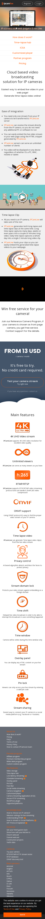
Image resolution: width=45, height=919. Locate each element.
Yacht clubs (11, 842)
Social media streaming (16, 788)
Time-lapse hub (22, 42)
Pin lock (10, 783)
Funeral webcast (13, 837)
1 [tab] (16, 28)
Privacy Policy (25, 909)
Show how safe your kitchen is (18, 832)
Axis (8, 874)
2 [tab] (19, 28)
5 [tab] (26, 28)
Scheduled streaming (16, 778)
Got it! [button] (22, 915)
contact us (33, 391)
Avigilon (10, 869)
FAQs (9, 739)
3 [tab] (21, 28)
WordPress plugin (13, 801)
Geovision (10, 891)
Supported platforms (15, 803)
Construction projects (15, 840)
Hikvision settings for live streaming (20, 815)
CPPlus (9, 879)
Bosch (9, 876)
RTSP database (12, 857)
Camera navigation (15, 791)
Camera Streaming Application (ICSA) (21, 796)
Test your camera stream (22, 382)
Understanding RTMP (16, 818)
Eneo (9, 886)
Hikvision (10, 896)
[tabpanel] (22, 19)
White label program (14, 761)
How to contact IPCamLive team (19, 747)
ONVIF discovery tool (15, 859)
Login (38, 3)
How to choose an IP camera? (18, 813)
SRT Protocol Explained (17, 823)
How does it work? (22, 37)
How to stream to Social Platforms (21, 820)
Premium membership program (19, 759)
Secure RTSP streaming (16, 798)
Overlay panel (12, 781)
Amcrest (10, 866)
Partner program (23, 58)
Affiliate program (13, 756)
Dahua (9, 881)
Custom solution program (17, 764)
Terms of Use (9, 909)
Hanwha (10, 894)
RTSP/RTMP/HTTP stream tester (19, 854)
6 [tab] (28, 28)
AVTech (9, 871)
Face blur (10, 786)
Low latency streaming (17, 776)
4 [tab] (23, 28)
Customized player (22, 52)
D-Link (9, 884)
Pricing (22, 63)
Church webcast (13, 835)
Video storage (12, 771)
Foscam (10, 889)
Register (27, 3)
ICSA (22, 47)
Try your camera (13, 852)
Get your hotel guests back (17, 830)
